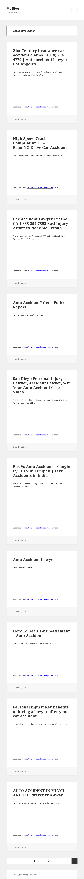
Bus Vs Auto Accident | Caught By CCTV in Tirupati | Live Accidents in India (42, 471)
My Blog (13, 8)
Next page (74, 861)
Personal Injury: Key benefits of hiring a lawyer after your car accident (40, 711)
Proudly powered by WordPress (25, 875)
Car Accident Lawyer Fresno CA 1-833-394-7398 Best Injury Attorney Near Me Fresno (40, 223)
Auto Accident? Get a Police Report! (39, 304)
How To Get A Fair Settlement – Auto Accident (41, 633)
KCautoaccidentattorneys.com (40, 107)
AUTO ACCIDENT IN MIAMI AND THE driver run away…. (40, 792)
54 (50, 860)
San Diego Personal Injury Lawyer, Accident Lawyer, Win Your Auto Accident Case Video (42, 385)
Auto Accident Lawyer (34, 559)
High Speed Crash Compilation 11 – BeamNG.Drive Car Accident (40, 143)
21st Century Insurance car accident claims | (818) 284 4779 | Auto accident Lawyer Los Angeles (40, 57)
